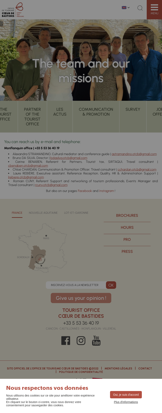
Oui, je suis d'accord (126, 394)
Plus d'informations (126, 402)
